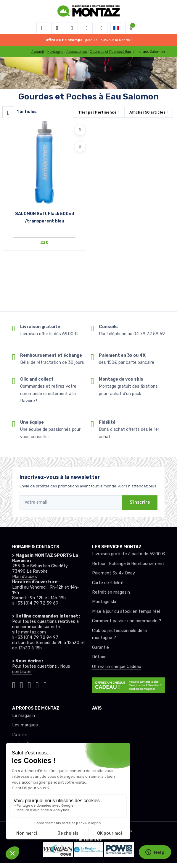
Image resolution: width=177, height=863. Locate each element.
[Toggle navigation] (42, 28)
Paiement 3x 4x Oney (113, 573)
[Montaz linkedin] (45, 684)
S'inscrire (140, 502)
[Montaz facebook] (29, 684)
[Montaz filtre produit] (8, 112)
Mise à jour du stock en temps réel (126, 611)
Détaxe (99, 656)
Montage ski (104, 601)
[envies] (87, 28)
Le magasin (23, 715)
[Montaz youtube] (37, 684)
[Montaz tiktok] (13, 684)
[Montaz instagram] (21, 684)
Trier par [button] (97, 112)
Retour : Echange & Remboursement (128, 563)
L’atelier (19, 734)
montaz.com (33, 632)
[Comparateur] (101, 28)
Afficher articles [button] (147, 112)
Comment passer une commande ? (126, 620)
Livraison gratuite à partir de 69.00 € (128, 553)
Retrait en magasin (111, 592)
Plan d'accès (24, 576)
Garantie (100, 647)
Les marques (25, 725)
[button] (57, 28)
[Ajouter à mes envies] (80, 130)
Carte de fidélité (107, 582)
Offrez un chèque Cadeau (116, 666)
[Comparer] (80, 146)
